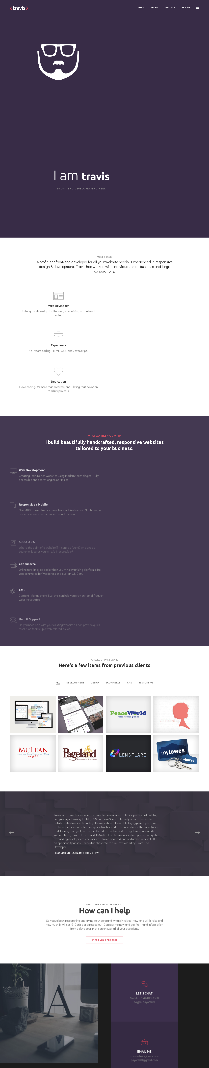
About (154, 6)
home (66, 1019)
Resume (185, 6)
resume (67, 1031)
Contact (169, 6)
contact (67, 1027)
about (66, 1023)
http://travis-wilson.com (29, 1058)
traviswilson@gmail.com (130, 1028)
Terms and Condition (189, 1058)
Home (140, 6)
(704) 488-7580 (127, 1031)
